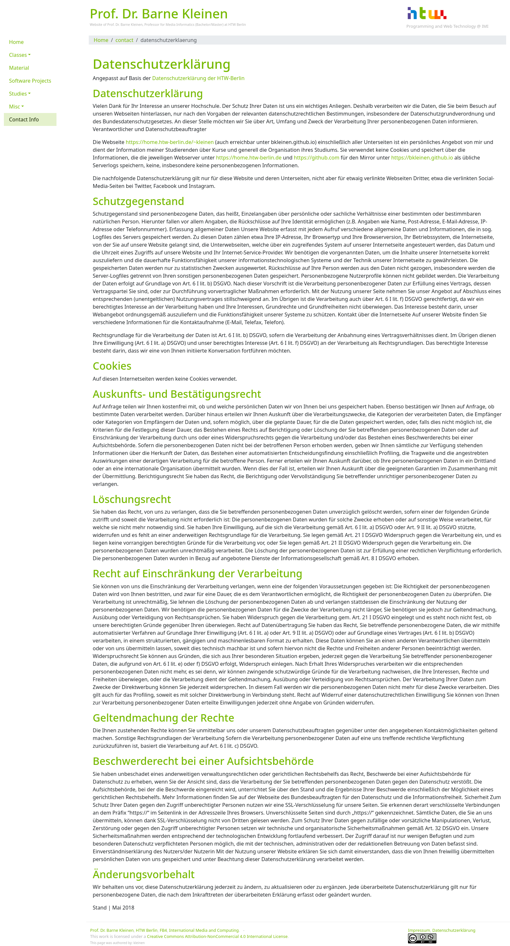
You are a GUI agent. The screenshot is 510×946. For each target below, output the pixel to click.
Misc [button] (14, 106)
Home (101, 40)
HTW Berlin (237, 24)
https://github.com (316, 157)
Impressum (419, 930)
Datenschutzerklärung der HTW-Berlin (198, 78)
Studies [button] (18, 93)
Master (216, 24)
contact (124, 40)
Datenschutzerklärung (453, 930)
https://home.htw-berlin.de (248, 157)
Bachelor (203, 24)
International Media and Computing (204, 930)
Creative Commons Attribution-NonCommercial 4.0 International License (217, 936)
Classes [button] (18, 54)
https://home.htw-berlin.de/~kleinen (170, 142)
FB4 (163, 930)
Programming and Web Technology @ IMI (447, 26)
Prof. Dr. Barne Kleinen (112, 930)
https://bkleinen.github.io (422, 157)
